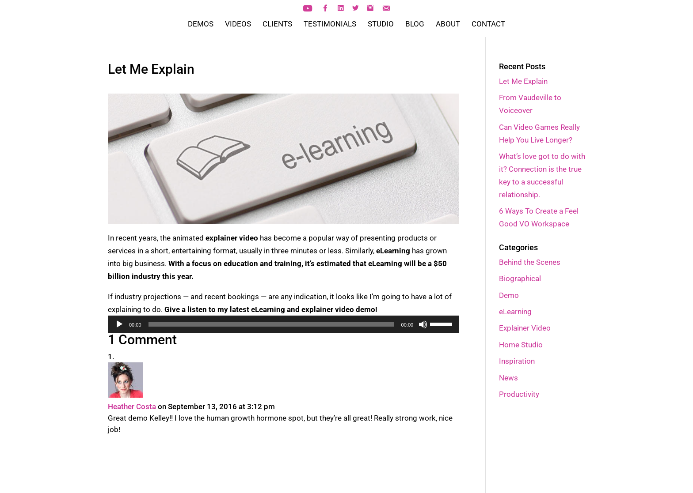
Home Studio (521, 344)
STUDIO (381, 24)
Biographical (520, 278)
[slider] (271, 324)
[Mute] (423, 324)
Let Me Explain (523, 81)
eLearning (515, 311)
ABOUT (448, 24)
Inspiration (517, 361)
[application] (283, 324)
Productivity (519, 394)
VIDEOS (238, 24)
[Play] (119, 324)
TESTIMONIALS (330, 24)
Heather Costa (132, 406)
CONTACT (488, 24)
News (508, 377)
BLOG (414, 24)
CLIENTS (277, 24)
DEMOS (200, 24)
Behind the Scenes (529, 262)
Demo (509, 295)
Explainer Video (525, 328)
